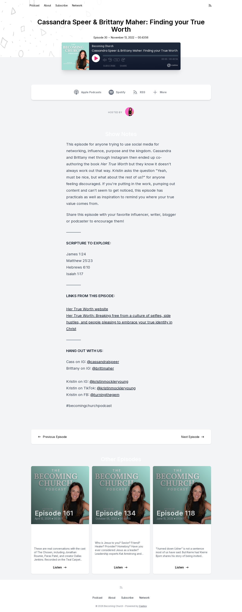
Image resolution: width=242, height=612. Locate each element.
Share (123, 65)
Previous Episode (52, 437)
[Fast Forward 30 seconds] (123, 60)
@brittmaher (103, 368)
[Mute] (104, 60)
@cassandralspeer (103, 362)
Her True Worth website (87, 309)
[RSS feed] (210, 5)
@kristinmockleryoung (109, 381)
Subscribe (61, 5)
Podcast (35, 5)
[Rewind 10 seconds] (110, 60)
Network (77, 5)
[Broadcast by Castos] (172, 65)
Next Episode (193, 437)
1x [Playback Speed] (116, 60)
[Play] (96, 58)
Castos (143, 606)
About (47, 5)
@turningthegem (104, 395)
